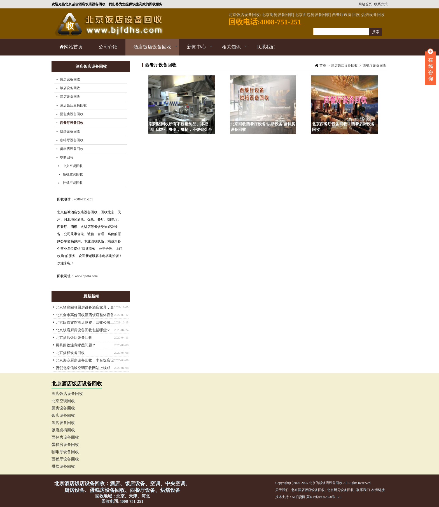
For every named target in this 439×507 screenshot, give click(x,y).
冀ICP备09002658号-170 (323, 497)
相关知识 (230, 49)
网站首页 (365, 4)
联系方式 (380, 4)
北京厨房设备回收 (340, 490)
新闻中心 (196, 49)
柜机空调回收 (73, 174)
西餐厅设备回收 (374, 66)
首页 (322, 66)
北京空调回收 (63, 401)
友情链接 (378, 490)
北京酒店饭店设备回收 (74, 337)
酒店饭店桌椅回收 (73, 105)
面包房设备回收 (71, 114)
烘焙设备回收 (70, 131)
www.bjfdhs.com (86, 276)
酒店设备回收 (70, 97)
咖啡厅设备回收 (71, 140)
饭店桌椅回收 (63, 430)
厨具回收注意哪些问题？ (76, 345)
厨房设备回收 (70, 79)
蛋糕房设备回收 (71, 149)
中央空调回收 (73, 166)
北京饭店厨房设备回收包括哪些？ (83, 330)
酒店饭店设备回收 (151, 49)
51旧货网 (298, 497)
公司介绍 (108, 47)
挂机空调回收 (73, 183)
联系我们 (265, 47)
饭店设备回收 (70, 88)
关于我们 (282, 490)
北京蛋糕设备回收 (70, 353)
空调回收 (66, 157)
